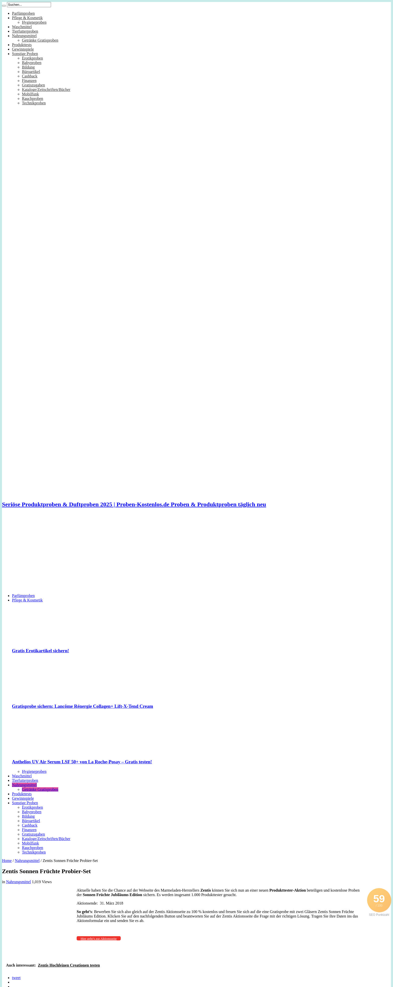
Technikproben (34, 103)
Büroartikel (31, 71)
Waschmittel (22, 27)
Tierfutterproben (25, 31)
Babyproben (31, 63)
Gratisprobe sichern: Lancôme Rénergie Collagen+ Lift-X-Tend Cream (82, 706)
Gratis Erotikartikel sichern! (40, 650)
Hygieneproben (34, 22)
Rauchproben (32, 98)
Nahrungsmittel (24, 36)
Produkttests (22, 45)
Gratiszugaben (33, 85)
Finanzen (29, 80)
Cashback (29, 76)
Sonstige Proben (25, 54)
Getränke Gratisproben (40, 40)
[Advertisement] (196, 555)
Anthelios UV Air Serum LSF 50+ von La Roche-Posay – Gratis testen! (82, 761)
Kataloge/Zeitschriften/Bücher (46, 89)
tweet (16, 978)
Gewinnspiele (23, 49)
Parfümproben (23, 13)
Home (7, 860)
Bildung (28, 67)
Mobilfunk (30, 94)
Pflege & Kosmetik (27, 18)
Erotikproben (32, 58)
